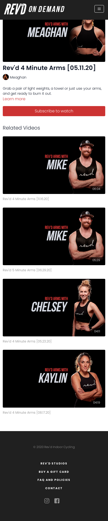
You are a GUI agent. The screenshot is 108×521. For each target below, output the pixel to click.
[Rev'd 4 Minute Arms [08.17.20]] (54, 411)
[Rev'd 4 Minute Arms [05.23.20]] (54, 340)
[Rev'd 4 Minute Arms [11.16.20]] (54, 198)
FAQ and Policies (54, 480)
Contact (54, 488)
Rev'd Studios (54, 463)
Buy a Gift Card (54, 472)
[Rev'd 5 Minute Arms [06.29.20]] (54, 269)
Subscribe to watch (54, 111)
